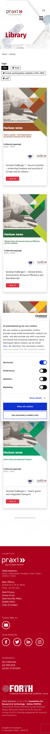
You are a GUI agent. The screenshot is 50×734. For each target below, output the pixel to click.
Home (4, 54)
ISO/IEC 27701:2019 (11, 668)
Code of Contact (10, 605)
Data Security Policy (11, 598)
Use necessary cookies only (25, 415)
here (5, 346)
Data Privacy (8, 592)
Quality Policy (8, 601)
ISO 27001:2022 (9, 662)
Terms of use (8, 595)
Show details (35, 398)
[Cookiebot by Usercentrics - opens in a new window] (35, 316)
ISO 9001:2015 (8, 665)
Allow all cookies (25, 406)
